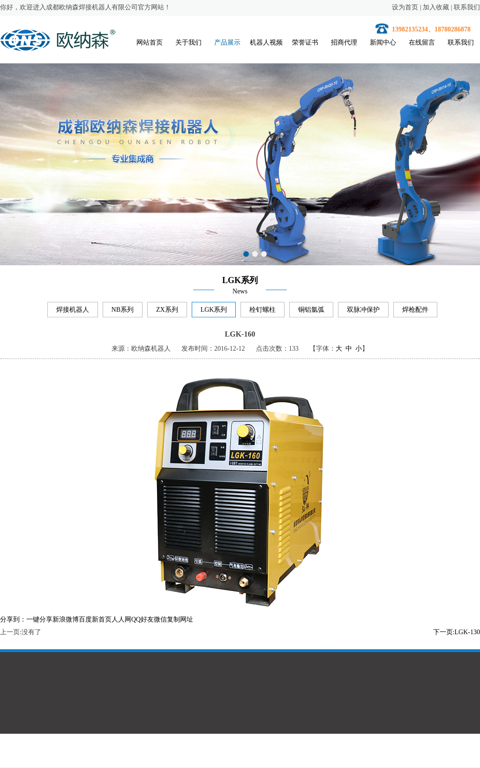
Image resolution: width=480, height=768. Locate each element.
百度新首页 (95, 620)
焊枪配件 (415, 310)
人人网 (121, 620)
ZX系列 (167, 310)
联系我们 (467, 7)
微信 (160, 620)
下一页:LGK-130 (456, 633)
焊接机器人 (72, 310)
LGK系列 (214, 310)
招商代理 (344, 42)
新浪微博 (65, 620)
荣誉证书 (305, 42)
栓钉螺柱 (262, 310)
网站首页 (150, 42)
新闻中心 (383, 42)
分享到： (13, 620)
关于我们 (189, 42)
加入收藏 (436, 7)
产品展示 (228, 42)
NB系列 (123, 310)
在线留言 (422, 42)
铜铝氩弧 (311, 310)
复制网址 (180, 620)
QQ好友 (142, 620)
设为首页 (405, 7)
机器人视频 (266, 42)
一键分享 (39, 620)
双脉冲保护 (363, 310)
